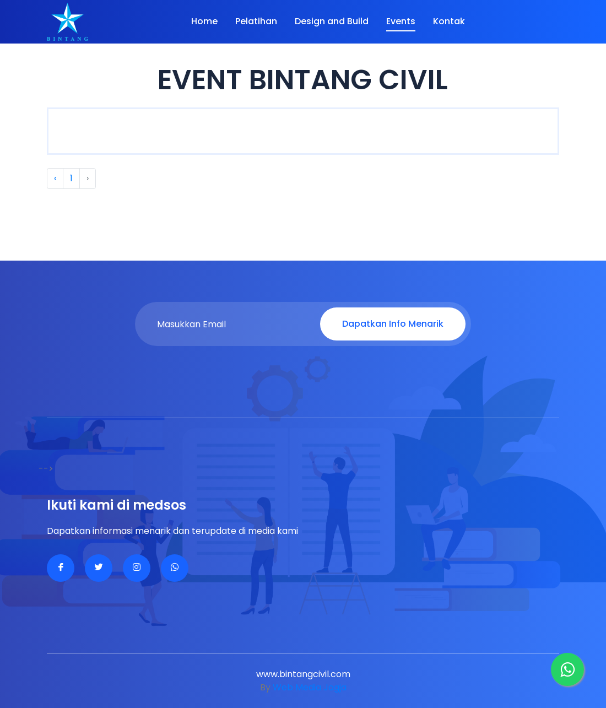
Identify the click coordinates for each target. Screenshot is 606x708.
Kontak (449, 21)
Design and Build (332, 21)
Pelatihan (256, 21)
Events (400, 21)
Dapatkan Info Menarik (392, 323)
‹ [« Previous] (55, 178)
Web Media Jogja (310, 687)
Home (204, 21)
